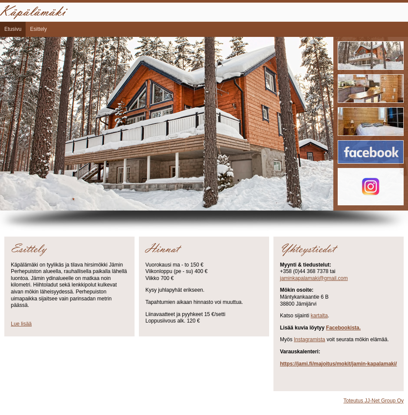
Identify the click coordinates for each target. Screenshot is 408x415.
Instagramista (309, 339)
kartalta (319, 316)
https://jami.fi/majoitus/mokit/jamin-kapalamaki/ (338, 364)
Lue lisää (21, 324)
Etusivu (12, 29)
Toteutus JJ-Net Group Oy (373, 401)
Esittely (38, 29)
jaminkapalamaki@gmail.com (314, 278)
